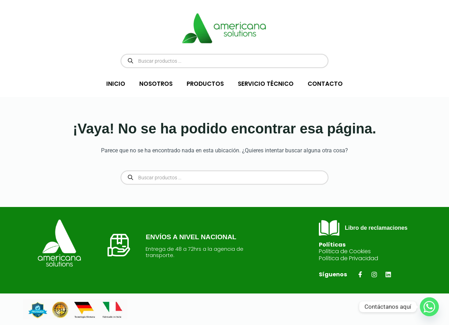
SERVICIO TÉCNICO (266, 83)
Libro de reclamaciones (376, 228)
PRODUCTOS (205, 83)
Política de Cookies (345, 251)
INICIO (115, 83)
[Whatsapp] (429, 306)
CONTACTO (325, 83)
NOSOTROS (156, 83)
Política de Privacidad (348, 258)
